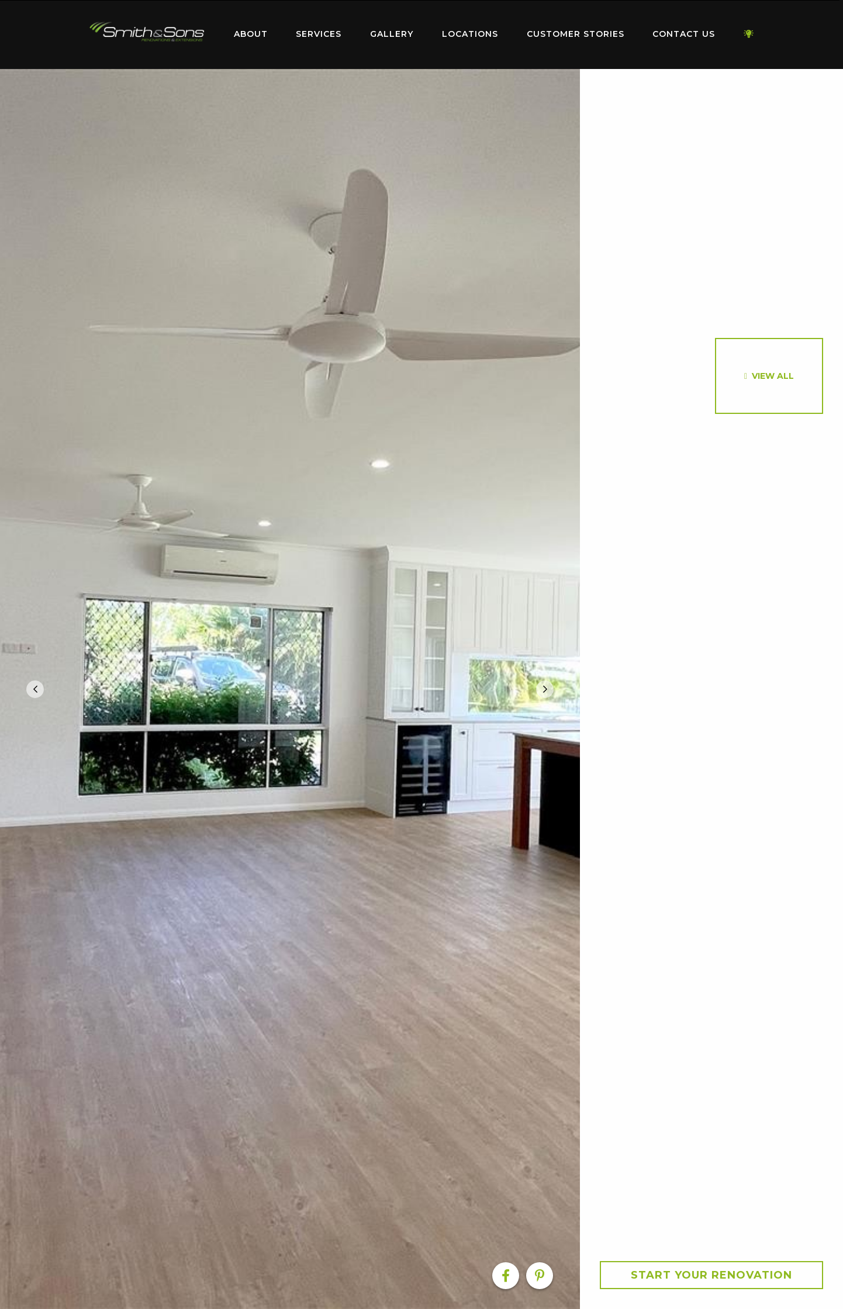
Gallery (391, 34)
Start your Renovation (711, 1275)
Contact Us (683, 34)
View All (773, 376)
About (251, 34)
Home (146, 32)
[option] (290, 689)
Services (318, 34)
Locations (470, 34)
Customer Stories (575, 34)
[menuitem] (146, 34)
